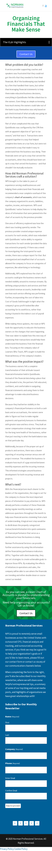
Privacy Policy (7, 848)
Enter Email (10, 778)
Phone (12, 764)
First (7, 722)
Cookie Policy (20, 848)
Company (14, 749)
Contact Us (26, 54)
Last (7, 735)
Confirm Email (11, 790)
